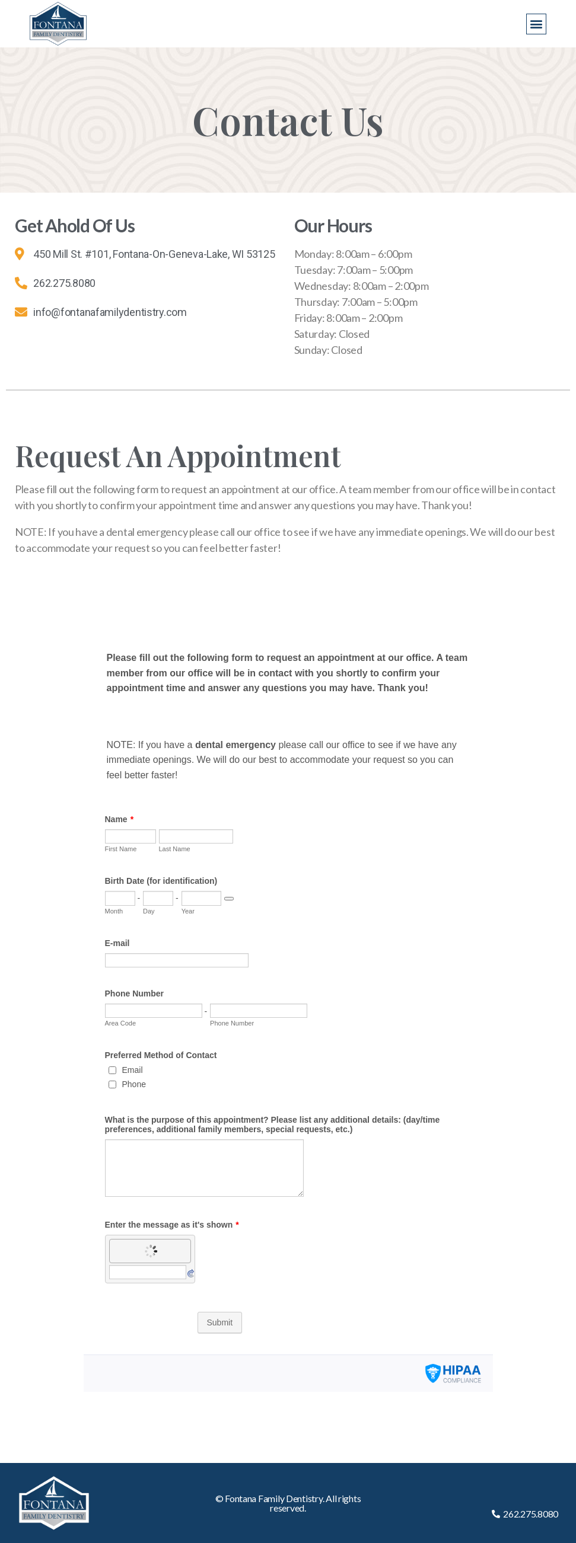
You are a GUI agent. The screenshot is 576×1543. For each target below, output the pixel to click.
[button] (536, 24)
